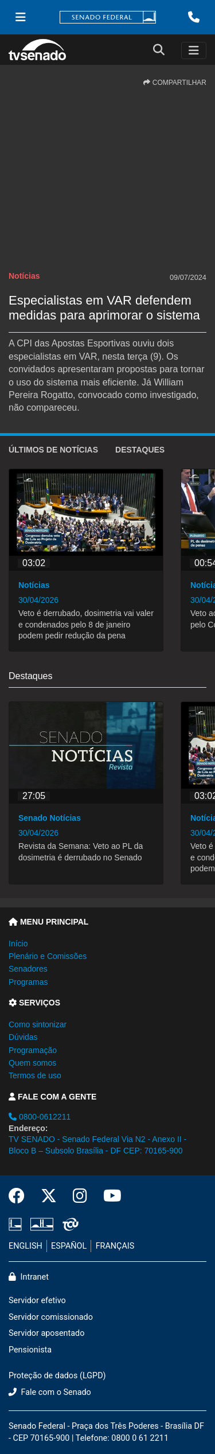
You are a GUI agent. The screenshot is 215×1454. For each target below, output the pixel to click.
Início (18, 943)
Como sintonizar (38, 1024)
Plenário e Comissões (48, 956)
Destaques (140, 449)
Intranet (29, 1277)
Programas (28, 982)
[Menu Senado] (21, 17)
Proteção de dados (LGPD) (57, 1376)
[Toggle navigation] (193, 50)
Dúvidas (23, 1037)
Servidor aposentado (46, 1333)
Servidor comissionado (51, 1317)
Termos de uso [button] (35, 1075)
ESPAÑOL (69, 1246)
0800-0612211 (40, 1116)
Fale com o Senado (50, 1392)
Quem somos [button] (32, 1062)
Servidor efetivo (37, 1300)
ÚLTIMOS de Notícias (53, 449)
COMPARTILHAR (174, 83)
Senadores (28, 968)
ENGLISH (25, 1246)
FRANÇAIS (115, 1246)
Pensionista (30, 1350)
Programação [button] (33, 1050)
